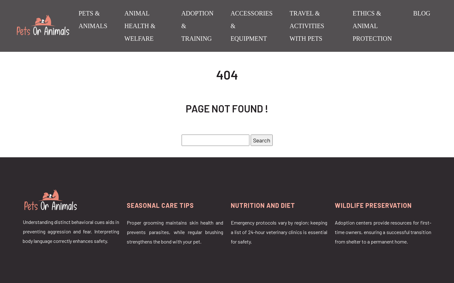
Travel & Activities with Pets (307, 26)
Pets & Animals (93, 19)
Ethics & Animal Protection (372, 26)
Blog (421, 13)
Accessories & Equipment (251, 26)
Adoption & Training (197, 26)
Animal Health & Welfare (139, 26)
